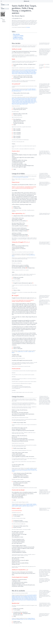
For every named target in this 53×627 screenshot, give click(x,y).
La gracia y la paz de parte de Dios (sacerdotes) (23, 70)
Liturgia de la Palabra (18, 35)
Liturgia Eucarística (17, 37)
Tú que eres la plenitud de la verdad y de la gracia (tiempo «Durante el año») (24, 100)
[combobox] (4, 5)
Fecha (1, 3)
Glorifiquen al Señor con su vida (22, 619)
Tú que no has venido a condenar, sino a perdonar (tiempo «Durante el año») (24, 101)
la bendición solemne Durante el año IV (30, 597)
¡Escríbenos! (28, 27)
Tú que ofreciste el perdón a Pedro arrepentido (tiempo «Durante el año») (24, 102)
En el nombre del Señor (31, 619)
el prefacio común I (29, 504)
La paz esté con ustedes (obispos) (24, 71)
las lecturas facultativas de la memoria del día (21, 177)
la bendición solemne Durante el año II (29, 596)
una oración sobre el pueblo (31, 595)
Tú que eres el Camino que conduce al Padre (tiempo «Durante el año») (24, 99)
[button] (1, 1)
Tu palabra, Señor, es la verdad (22, 351)
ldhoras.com (26, 1)
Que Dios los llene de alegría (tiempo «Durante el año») (27, 73)
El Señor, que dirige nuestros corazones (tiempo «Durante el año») (23, 72)
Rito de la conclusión (18, 39)
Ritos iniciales (16, 34)
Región (2, 7)
